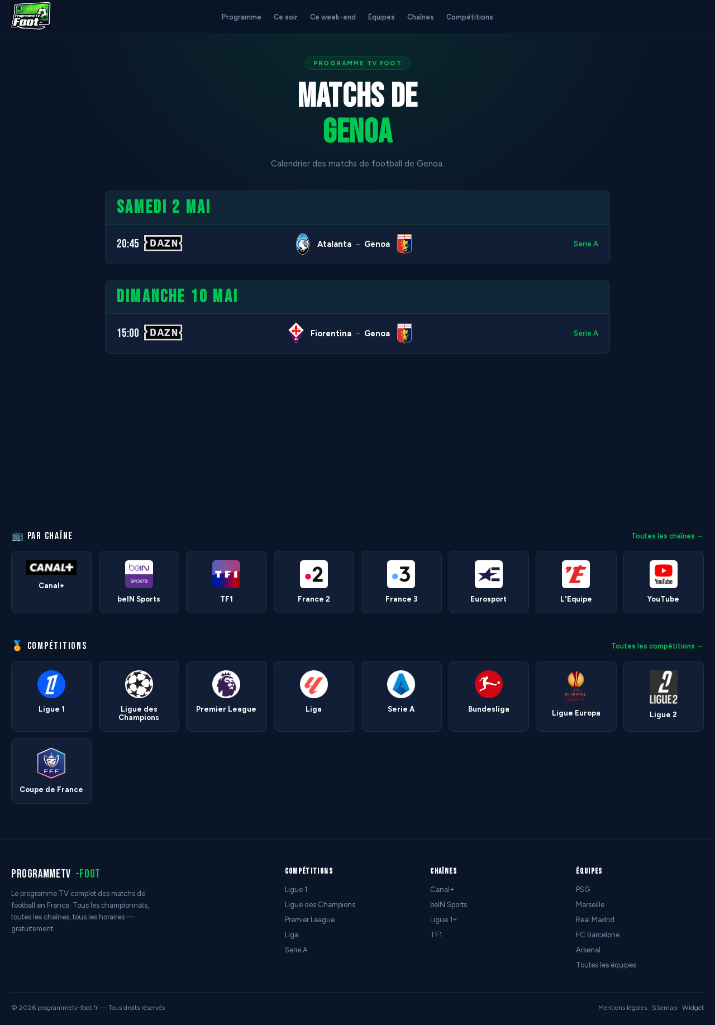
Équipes (381, 17)
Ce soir (286, 17)
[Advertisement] (47, 358)
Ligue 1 (296, 889)
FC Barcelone (597, 935)
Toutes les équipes (606, 965)
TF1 (436, 935)
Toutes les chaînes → (667, 536)
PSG (583, 889)
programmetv (56, 874)
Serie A (586, 244)
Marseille (590, 904)
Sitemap (664, 1008)
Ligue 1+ (443, 920)
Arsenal (588, 950)
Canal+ (442, 889)
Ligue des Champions (320, 904)
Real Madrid (595, 920)
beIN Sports (448, 904)
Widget (693, 1008)
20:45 (128, 244)
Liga (291, 935)
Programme (241, 17)
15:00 (128, 333)
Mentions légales (622, 1008)
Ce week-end (333, 17)
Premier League (310, 920)
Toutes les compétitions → (657, 646)
